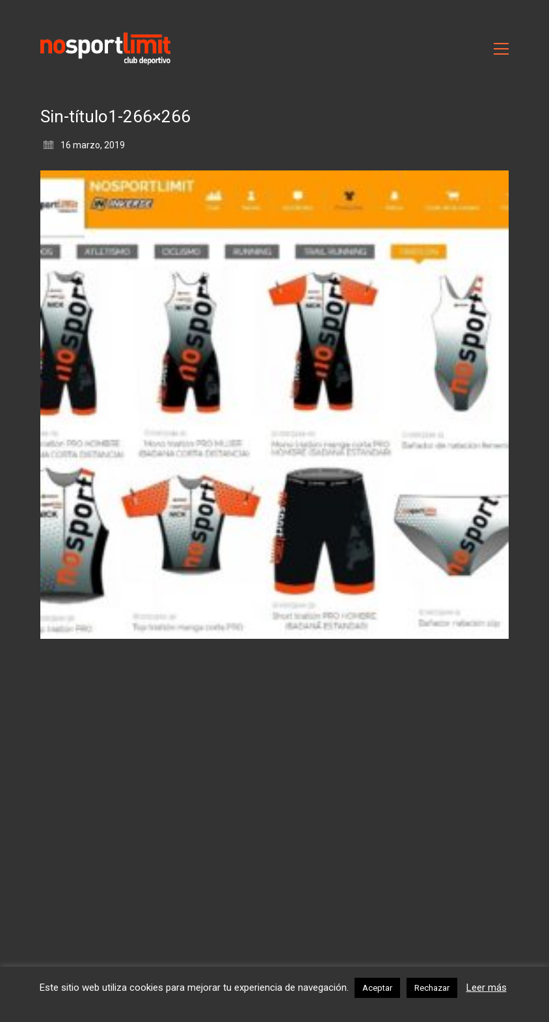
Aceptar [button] (377, 988)
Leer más (486, 987)
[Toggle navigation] (501, 49)
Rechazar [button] (431, 988)
